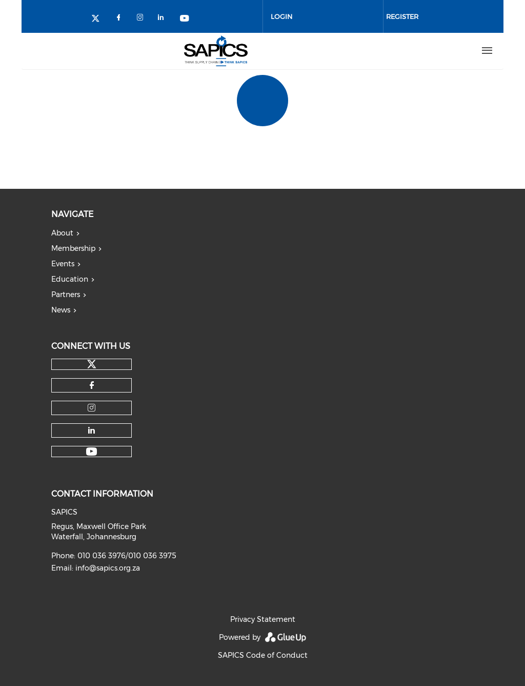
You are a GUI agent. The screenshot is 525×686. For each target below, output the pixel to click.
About (62, 233)
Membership (73, 248)
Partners (65, 294)
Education (69, 279)
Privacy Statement (262, 619)
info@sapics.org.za (107, 568)
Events (62, 263)
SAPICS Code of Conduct (263, 655)
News (60, 310)
